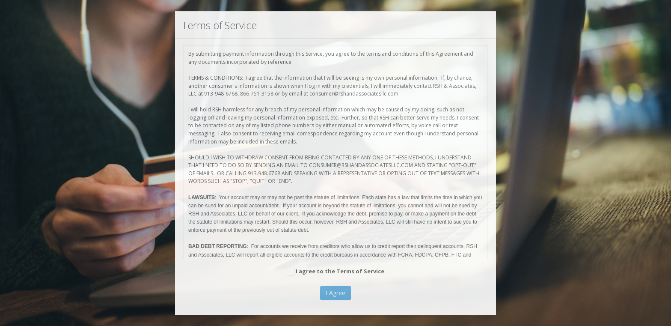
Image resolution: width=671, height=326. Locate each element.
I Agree (335, 293)
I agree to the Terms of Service (335, 271)
